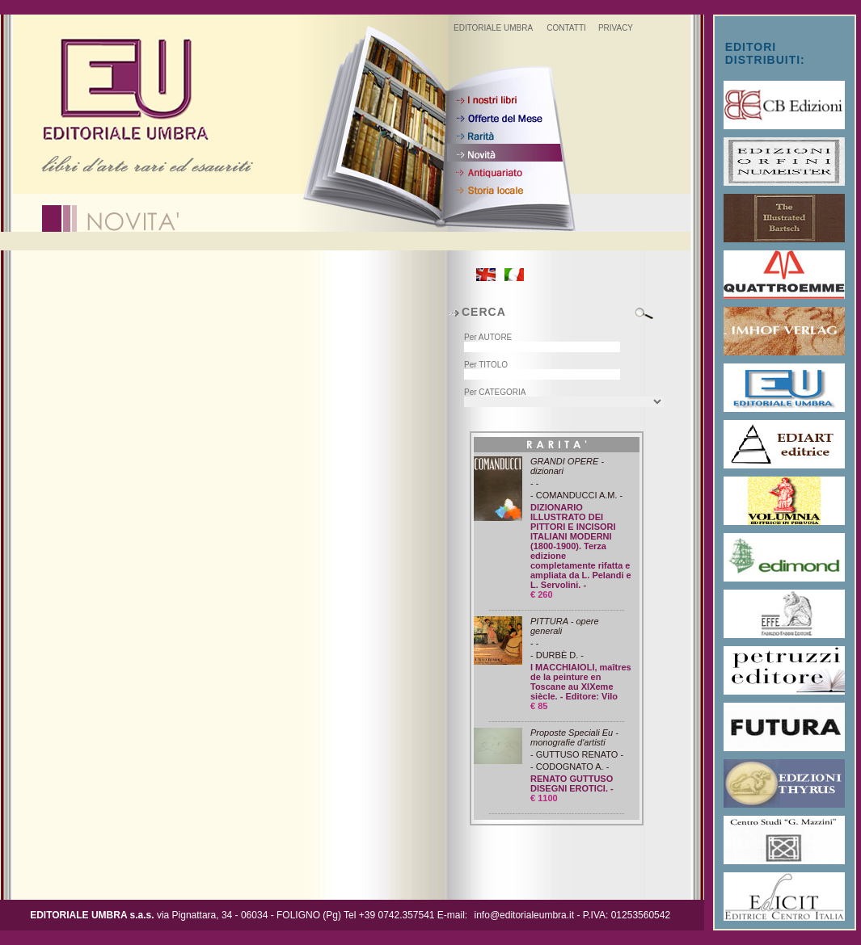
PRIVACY (615, 27)
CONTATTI (566, 27)
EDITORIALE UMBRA (493, 27)
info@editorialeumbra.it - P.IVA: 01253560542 (573, 915)
